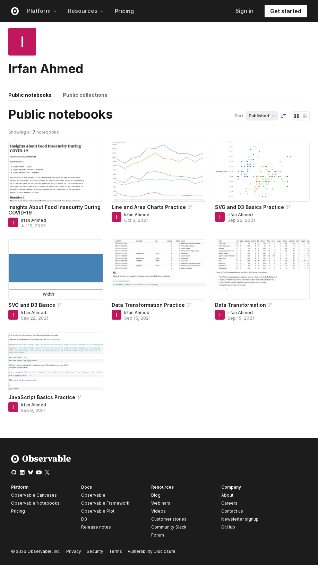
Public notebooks (30, 95)
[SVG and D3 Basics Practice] (262, 172)
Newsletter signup (240, 519)
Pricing (124, 11)
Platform (42, 10)
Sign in (244, 10)
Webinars (160, 503)
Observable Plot (97, 511)
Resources (86, 10)
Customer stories (169, 519)
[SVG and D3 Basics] (55, 269)
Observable (93, 495)
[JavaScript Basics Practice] (55, 362)
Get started (285, 11)
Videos (158, 511)
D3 (84, 519)
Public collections (85, 95)
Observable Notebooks (35, 503)
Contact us (232, 511)
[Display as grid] (296, 116)
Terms (115, 551)
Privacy (73, 551)
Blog (156, 495)
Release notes (96, 527)
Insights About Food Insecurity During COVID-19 (54, 210)
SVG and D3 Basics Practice (249, 207)
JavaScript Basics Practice (41, 397)
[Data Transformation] (262, 269)
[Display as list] (305, 116)
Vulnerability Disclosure (151, 551)
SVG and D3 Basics (31, 305)
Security (95, 551)
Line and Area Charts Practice (149, 207)
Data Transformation (240, 305)
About (227, 495)
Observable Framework (105, 503)
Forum (157, 535)
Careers (229, 503)
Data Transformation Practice (148, 305)
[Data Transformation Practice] (159, 269)
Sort (238, 115)
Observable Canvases (34, 495)
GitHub (228, 527)
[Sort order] (283, 116)
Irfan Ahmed (33, 220)
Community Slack (169, 527)
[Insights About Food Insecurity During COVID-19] (55, 172)
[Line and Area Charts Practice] (159, 172)
